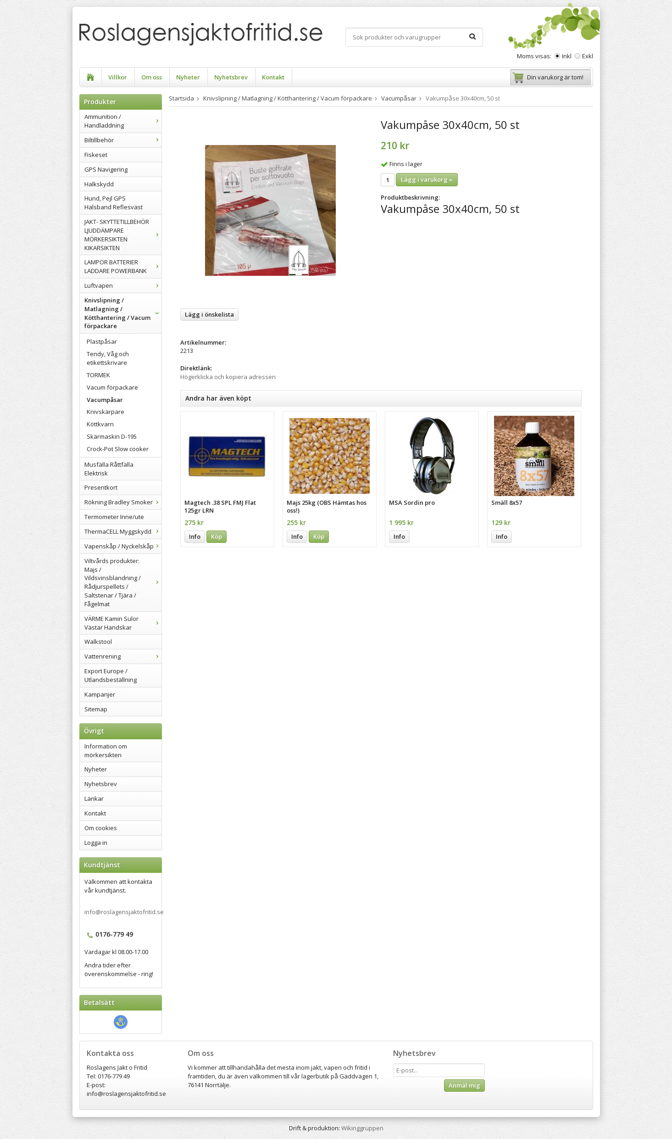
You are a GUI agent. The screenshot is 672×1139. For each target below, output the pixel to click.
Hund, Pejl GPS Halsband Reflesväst (113, 202)
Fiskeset (95, 155)
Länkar (94, 798)
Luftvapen (122, 285)
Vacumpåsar (105, 400)
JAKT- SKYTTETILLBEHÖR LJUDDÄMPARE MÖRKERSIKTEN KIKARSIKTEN (122, 235)
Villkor (117, 77)
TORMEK (98, 375)
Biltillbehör (122, 140)
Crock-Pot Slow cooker (118, 449)
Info (194, 536)
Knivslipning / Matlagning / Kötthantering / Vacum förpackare (122, 313)
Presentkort (100, 487)
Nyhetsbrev (231, 77)
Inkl (567, 56)
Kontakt (273, 77)
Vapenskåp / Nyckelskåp (122, 546)
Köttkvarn (100, 424)
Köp (216, 536)
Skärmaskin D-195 (112, 436)
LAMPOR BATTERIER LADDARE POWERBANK (122, 266)
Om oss (151, 77)
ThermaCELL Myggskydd (122, 531)
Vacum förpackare (112, 387)
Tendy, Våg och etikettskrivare (108, 358)
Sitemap (95, 709)
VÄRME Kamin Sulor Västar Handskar (122, 622)
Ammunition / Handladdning (122, 120)
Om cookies (100, 828)
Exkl (587, 56)
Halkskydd (99, 184)
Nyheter (188, 77)
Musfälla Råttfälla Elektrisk (108, 468)
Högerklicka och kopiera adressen (228, 377)
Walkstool (98, 641)
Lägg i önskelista (209, 314)
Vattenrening (122, 656)
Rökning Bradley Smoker (122, 502)
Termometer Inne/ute (114, 517)
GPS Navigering (106, 169)
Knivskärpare (105, 412)
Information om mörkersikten (105, 750)
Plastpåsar (102, 341)
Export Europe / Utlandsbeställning (110, 675)
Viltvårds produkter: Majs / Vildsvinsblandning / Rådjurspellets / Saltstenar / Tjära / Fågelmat (122, 582)
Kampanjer (99, 694)
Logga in (95, 842)
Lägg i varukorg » (427, 179)
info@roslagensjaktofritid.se (124, 912)
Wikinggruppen (362, 1128)
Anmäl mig (464, 1085)
